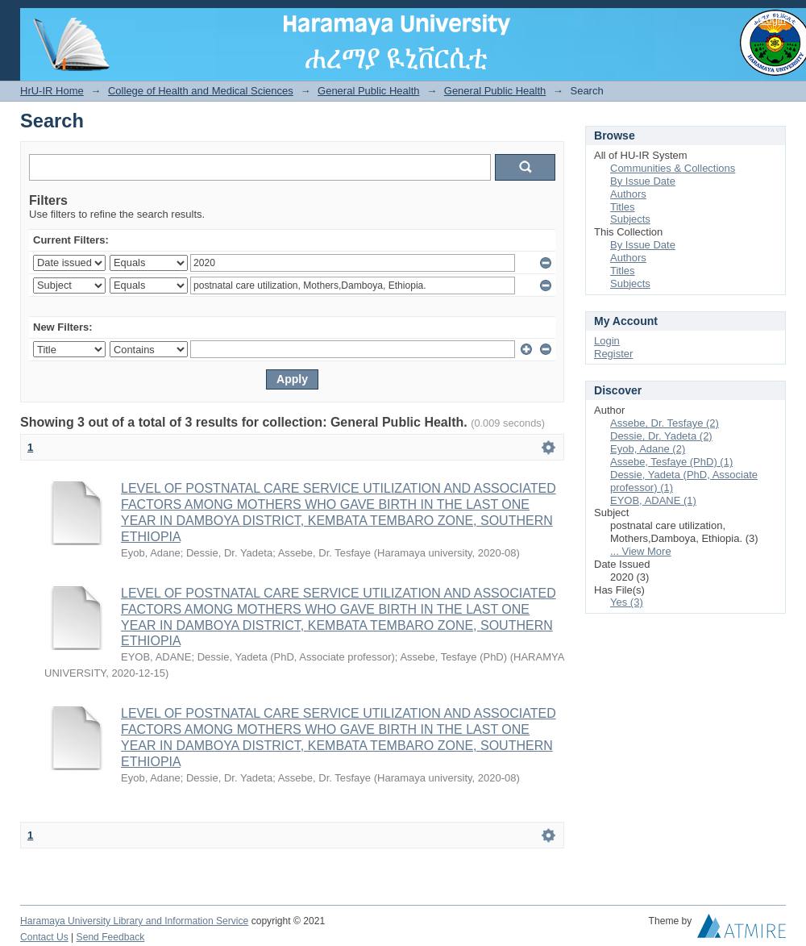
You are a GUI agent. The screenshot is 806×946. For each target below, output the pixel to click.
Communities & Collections (672, 168)
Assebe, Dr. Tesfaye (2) (664, 423)
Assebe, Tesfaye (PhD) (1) (671, 462)
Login (773, 20)
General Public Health (368, 91)
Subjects (630, 219)
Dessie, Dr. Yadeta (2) (661, 436)
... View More (640, 551)
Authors (628, 194)
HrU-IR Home (52, 91)
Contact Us (44, 937)
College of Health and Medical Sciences (200, 91)
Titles (622, 207)
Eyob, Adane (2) (647, 449)
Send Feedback (111, 937)
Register (613, 354)
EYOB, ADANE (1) (653, 500)
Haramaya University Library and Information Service (134, 921)
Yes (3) (626, 602)
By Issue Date (642, 181)
